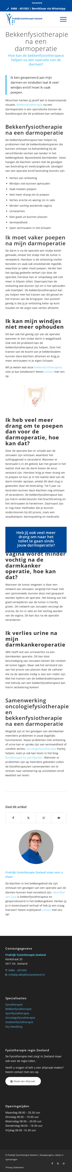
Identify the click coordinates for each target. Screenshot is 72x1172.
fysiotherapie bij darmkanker (24, 757)
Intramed (37, 2)
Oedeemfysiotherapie (19, 1022)
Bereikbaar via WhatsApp (48, 8)
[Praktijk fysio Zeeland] (29, 19)
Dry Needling (13, 1026)
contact (49, 371)
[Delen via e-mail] (58, 818)
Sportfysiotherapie (17, 1013)
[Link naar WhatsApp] (64, 1163)
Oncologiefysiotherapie (41, 749)
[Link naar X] (58, 1163)
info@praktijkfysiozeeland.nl (26, 974)
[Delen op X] (28, 818)
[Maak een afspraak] (23, 1081)
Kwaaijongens (47, 1155)
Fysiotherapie (14, 1004)
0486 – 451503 (17, 970)
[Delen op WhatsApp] (43, 818)
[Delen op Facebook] (13, 818)
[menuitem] (37, 3)
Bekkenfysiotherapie (30, 104)
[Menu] (61, 19)
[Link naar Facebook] (52, 1163)
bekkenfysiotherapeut (48, 367)
